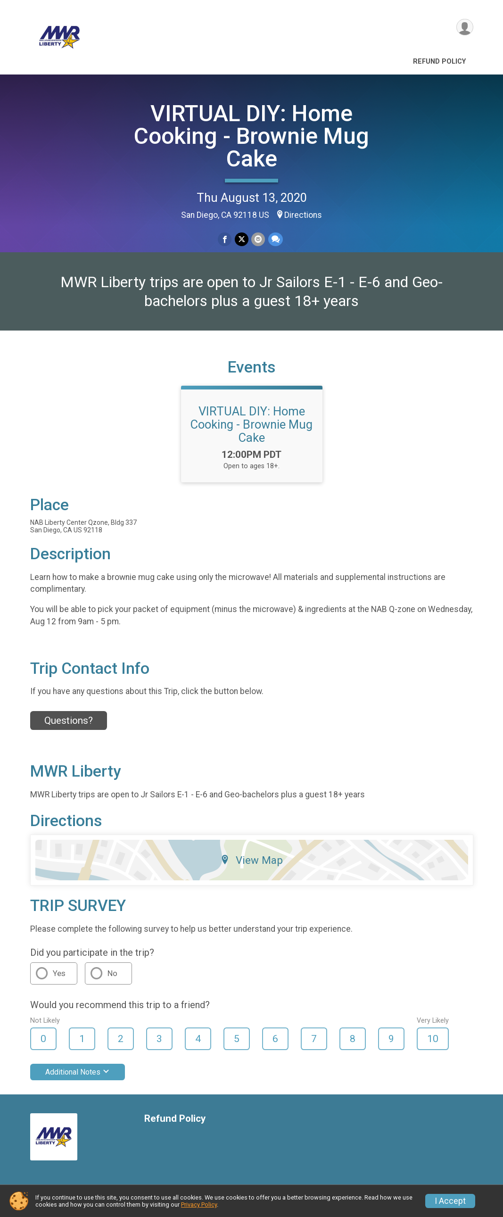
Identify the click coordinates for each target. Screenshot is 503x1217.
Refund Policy (439, 62)
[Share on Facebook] (225, 239)
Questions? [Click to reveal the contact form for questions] (68, 722)
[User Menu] (464, 27)
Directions (303, 215)
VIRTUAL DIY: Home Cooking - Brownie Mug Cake (251, 136)
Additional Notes (77, 1073)
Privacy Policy (199, 1204)
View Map (251, 861)
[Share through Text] (275, 239)
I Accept (450, 1201)
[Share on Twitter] (241, 239)
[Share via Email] (258, 239)
